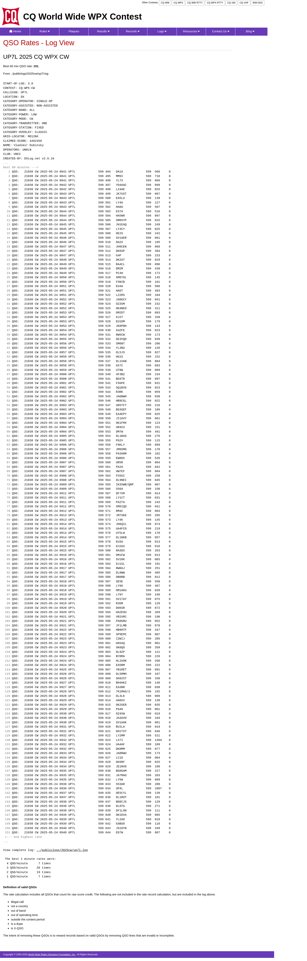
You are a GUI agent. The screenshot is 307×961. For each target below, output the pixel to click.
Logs (161, 31)
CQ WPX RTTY (215, 2)
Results (103, 31)
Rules (45, 31)
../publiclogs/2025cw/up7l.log (62, 850)
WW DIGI (258, 2)
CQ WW (165, 2)
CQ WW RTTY (195, 2)
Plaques (74, 31)
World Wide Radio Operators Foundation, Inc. (52, 954)
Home (15, 31)
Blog (250, 31)
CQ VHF (244, 2)
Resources (191, 31)
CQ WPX (178, 2)
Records (132, 31)
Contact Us (220, 31)
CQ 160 (231, 2)
